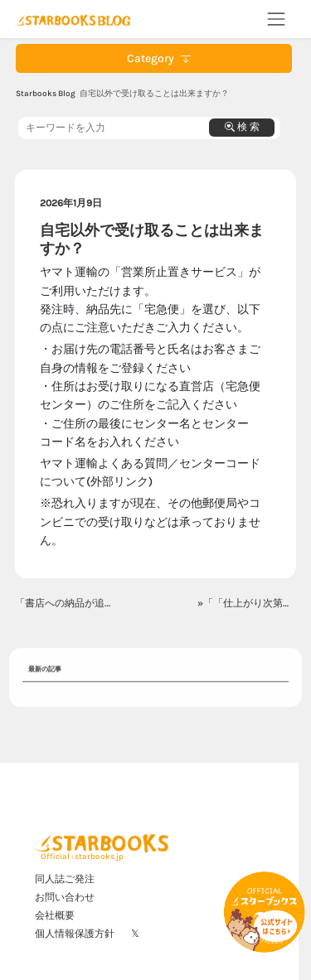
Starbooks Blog (45, 94)
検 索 (242, 127)
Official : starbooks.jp (82, 857)
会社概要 (55, 915)
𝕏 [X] (135, 933)
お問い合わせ (65, 897)
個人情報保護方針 (74, 933)
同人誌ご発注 (65, 879)
